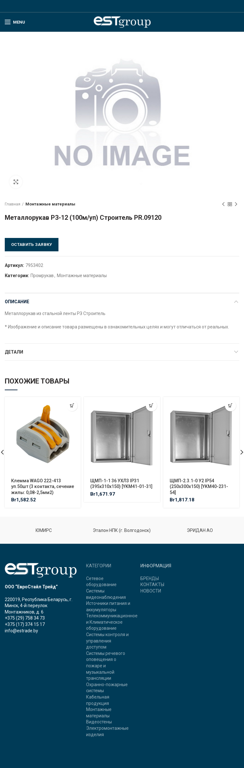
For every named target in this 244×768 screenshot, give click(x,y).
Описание (17, 301)
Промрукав (42, 275)
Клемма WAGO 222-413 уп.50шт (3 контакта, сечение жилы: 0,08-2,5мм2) (42, 486)
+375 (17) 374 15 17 (25, 624)
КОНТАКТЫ (152, 584)
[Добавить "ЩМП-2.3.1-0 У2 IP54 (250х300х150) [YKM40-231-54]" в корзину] (230, 405)
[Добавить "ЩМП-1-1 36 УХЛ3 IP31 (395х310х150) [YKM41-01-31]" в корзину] (151, 405)
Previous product (223, 204)
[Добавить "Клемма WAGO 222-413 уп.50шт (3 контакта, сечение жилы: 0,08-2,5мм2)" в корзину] (72, 405)
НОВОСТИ (150, 590)
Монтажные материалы (50, 204)
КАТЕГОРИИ (98, 565)
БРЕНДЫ (149, 578)
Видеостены (99, 721)
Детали (14, 352)
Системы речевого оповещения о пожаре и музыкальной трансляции (105, 666)
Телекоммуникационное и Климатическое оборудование (112, 622)
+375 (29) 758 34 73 (25, 618)
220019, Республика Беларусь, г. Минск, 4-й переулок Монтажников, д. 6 (38, 605)
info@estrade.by (21, 630)
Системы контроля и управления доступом (107, 641)
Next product (236, 204)
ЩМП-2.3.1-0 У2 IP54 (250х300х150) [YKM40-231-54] (199, 486)
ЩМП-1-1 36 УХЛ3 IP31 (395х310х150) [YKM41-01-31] (121, 483)
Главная (12, 204)
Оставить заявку (31, 244)
